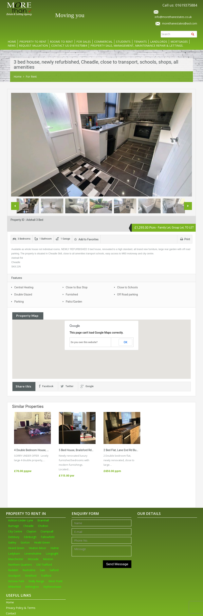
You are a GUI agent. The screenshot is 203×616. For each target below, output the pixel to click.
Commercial (103, 41)
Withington (32, 587)
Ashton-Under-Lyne (20, 520)
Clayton (31, 531)
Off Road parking (127, 294)
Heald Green (42, 542)
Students (123, 41)
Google (87, 386)
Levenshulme (32, 553)
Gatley (12, 542)
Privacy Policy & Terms (20, 608)
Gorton (25, 542)
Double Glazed (23, 294)
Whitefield (14, 587)
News (12, 45)
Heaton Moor (37, 548)
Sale (42, 570)
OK (125, 342)
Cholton (43, 526)
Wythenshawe (52, 587)
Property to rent (32, 41)
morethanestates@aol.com (179, 23)
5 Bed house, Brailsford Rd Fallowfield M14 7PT (88, 450)
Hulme (54, 548)
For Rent (31, 76)
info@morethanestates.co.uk (173, 17)
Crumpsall (47, 531)
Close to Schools (127, 287)
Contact (11, 613)
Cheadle (28, 526)
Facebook (46, 386)
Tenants (140, 41)
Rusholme (29, 570)
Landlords (158, 41)
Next (188, 206)
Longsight (52, 553)
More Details (23, 464)
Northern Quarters (20, 564)
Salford (54, 570)
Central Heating (23, 287)
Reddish (13, 570)
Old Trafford (44, 564)
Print (185, 239)
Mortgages (179, 41)
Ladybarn (14, 553)
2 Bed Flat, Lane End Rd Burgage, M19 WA (129, 450)
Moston (48, 559)
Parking (19, 301)
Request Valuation (33, 45)
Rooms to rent (61, 41)
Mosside (33, 559)
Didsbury (13, 537)
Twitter (67, 386)
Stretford (30, 575)
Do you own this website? (84, 342)
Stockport (14, 575)
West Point (55, 581)
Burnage (13, 526)
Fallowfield (47, 537)
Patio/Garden (74, 301)
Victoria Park (16, 581)
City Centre (15, 531)
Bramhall (43, 520)
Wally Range (36, 581)
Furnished (72, 294)
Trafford (46, 575)
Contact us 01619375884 (69, 45)
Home (12, 41)
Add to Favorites (86, 239)
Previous (15, 206)
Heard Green (16, 548)
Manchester (15, 559)
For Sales (83, 41)
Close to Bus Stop (76, 287)
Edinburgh (30, 537)
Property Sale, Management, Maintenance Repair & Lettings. (136, 45)
